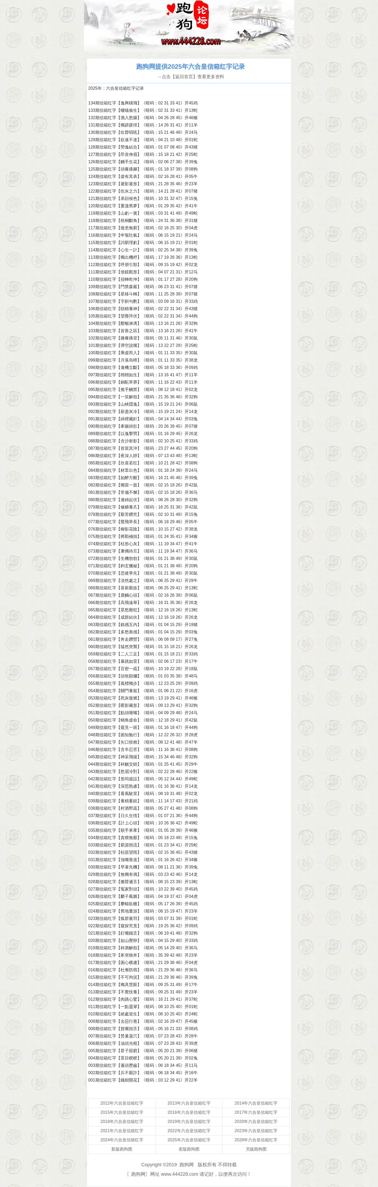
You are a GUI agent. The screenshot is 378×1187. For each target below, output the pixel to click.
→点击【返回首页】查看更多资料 (190, 76)
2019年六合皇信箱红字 (189, 1121)
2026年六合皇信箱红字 (256, 1140)
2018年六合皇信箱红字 (122, 1121)
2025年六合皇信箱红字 (189, 1140)
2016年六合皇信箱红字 (189, 1112)
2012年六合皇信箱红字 (122, 1103)
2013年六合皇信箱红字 (189, 1103)
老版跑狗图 (189, 1149)
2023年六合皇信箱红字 (256, 1130)
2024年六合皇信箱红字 (122, 1140)
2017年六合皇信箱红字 (256, 1112)
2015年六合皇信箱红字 (122, 1112)
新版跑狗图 (121, 1149)
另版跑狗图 (256, 1149)
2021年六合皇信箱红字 (122, 1130)
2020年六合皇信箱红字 (256, 1121)
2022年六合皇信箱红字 (189, 1130)
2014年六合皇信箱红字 (256, 1103)
